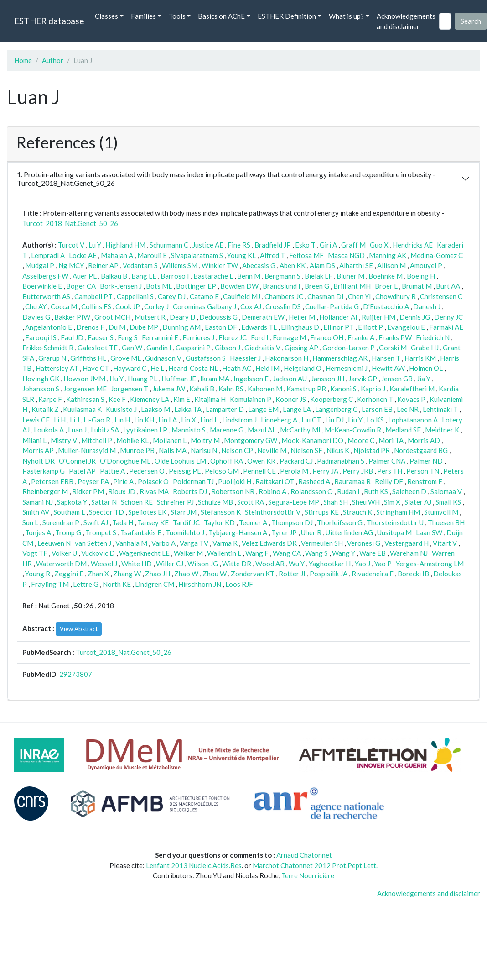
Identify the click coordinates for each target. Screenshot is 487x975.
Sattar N (104, 502)
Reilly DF (389, 481)
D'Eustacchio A (386, 306)
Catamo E (204, 296)
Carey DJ (172, 296)
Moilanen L (170, 440)
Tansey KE (153, 522)
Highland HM (125, 245)
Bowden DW (239, 286)
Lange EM (263, 409)
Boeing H (421, 276)
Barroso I (175, 276)
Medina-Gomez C (436, 255)
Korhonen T (375, 399)
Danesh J (426, 306)
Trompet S (100, 532)
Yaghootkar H (330, 563)
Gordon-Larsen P (348, 347)
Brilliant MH (352, 286)
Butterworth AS (46, 296)
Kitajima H (210, 399)
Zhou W (214, 573)
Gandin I (158, 347)
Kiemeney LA (149, 399)
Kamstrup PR (306, 389)
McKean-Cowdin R (353, 430)
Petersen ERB (52, 481)
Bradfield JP (272, 245)
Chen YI (359, 296)
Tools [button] (177, 16)
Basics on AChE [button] (221, 16)
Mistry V (64, 440)
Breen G (317, 286)
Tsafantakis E (140, 532)
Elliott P (370, 327)
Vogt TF (34, 553)
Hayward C (129, 368)
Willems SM (179, 265)
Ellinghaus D (300, 327)
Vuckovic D (98, 553)
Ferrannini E (160, 337)
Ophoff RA (226, 461)
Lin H (122, 420)
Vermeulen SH (322, 543)
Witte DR (236, 563)
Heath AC (236, 368)
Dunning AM (181, 327)
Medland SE (403, 430)
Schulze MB (215, 502)
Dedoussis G (218, 317)
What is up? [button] (346, 16)
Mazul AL (262, 430)
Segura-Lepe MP (293, 502)
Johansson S (40, 389)
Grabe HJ (425, 347)
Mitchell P (96, 440)
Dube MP (144, 327)
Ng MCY (71, 265)
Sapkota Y (72, 502)
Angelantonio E (48, 327)
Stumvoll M (441, 512)
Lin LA (167, 420)
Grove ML (125, 358)
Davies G (36, 317)
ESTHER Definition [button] (287, 16)
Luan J (77, 430)
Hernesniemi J (347, 368)
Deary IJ (182, 317)
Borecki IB (413, 573)
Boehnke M (385, 276)
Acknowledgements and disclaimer (406, 21)
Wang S (316, 553)
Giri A (328, 245)
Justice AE (207, 245)
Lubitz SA (105, 430)
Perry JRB (357, 471)
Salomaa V (446, 491)
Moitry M (205, 440)
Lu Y (94, 245)
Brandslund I (281, 286)
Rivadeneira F (373, 573)
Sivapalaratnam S (197, 255)
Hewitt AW (388, 368)
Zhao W (186, 573)
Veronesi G (363, 543)
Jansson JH (327, 378)
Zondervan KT (253, 573)
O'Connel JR (77, 461)
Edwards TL (259, 327)
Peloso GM (222, 471)
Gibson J (227, 347)
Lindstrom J (239, 420)
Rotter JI (292, 573)
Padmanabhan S (340, 461)
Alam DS (322, 265)
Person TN (422, 471)
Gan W (132, 347)
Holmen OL (426, 368)
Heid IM (267, 368)
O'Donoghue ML (125, 461)
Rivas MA (154, 491)
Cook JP (127, 306)
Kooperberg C (331, 399)
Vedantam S (140, 265)
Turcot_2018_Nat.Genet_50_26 (70, 223)
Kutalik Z (45, 409)
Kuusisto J (121, 409)
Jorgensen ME (85, 389)
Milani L (34, 440)
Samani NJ (37, 502)
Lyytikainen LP (145, 430)
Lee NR (408, 409)
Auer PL (85, 276)
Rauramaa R (352, 481)
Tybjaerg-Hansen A (237, 532)
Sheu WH (366, 502)
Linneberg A (279, 420)
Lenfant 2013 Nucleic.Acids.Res (194, 865)
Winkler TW (220, 265)
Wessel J (104, 563)
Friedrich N (433, 337)
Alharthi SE (356, 265)
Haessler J (245, 358)
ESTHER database (49, 21)
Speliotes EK (147, 512)
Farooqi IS (41, 337)
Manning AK (387, 255)
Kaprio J (373, 389)
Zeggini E (68, 573)
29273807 (75, 674)
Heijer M (302, 317)
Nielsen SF (306, 450)
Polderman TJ (193, 481)
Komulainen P (250, 399)
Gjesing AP (301, 347)
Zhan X (98, 573)
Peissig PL (185, 471)
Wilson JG (202, 563)
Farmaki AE (446, 327)
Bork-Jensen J (121, 286)
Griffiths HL (88, 358)
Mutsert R (150, 317)
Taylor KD (219, 522)
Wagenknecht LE (144, 553)
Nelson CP (237, 450)
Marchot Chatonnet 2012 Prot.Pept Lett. (315, 865)
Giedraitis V (262, 347)
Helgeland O (302, 368)
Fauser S (101, 337)
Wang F (257, 553)
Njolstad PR (371, 450)
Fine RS (239, 245)
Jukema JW (168, 389)
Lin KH (144, 420)
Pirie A (123, 481)
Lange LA (297, 409)
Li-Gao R (96, 420)
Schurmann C (169, 245)
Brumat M (417, 286)
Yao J (362, 563)
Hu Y (116, 378)
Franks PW (395, 337)
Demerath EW (263, 317)
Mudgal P (39, 265)
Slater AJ (417, 502)
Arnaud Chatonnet (304, 855)
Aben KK (293, 265)
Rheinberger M (45, 491)
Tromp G (68, 532)
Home (23, 60)
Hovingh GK (40, 378)
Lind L (209, 420)
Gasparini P (193, 347)
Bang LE (143, 276)
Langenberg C (336, 409)
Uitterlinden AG (349, 532)
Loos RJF (239, 584)
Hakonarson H (286, 358)
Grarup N (52, 358)
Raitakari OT (274, 481)
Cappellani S (135, 296)
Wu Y (297, 563)
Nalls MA (173, 450)
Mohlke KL (132, 440)
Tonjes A (38, 532)
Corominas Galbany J (204, 306)
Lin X (188, 420)
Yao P (383, 563)
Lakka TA (188, 409)
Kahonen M (265, 389)
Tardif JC (186, 522)
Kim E (181, 399)
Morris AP (38, 450)
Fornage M (289, 337)
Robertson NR (232, 491)
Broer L (386, 286)
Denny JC (448, 317)
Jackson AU (290, 378)
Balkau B (114, 276)
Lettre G (85, 584)
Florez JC (232, 337)
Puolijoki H (234, 481)
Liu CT (311, 420)
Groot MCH (112, 317)
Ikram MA (214, 378)
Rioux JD (121, 491)
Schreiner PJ (175, 502)
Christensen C (441, 296)
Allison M (391, 265)
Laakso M (155, 409)
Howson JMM (84, 378)
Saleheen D (409, 491)
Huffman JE (178, 378)
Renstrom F (424, 481)
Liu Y (355, 420)
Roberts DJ (190, 491)
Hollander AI (338, 317)
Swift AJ (95, 522)
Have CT (96, 368)
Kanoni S (343, 389)
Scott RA (250, 502)
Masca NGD (346, 255)
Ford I (260, 337)
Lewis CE (36, 420)
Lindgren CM (154, 584)
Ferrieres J (198, 337)
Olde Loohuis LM (180, 461)
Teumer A (253, 522)
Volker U (64, 553)
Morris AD (424, 440)
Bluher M (350, 276)
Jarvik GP (362, 378)
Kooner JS (290, 399)
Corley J (156, 306)
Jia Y (423, 378)
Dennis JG (414, 317)
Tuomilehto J (185, 532)
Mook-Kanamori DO (312, 440)
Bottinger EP (196, 286)
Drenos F (90, 327)
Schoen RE (137, 502)
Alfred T (272, 255)
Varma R (225, 543)
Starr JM (184, 512)
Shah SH (335, 502)
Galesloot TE (98, 347)
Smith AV (35, 512)
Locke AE (83, 255)
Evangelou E (406, 327)
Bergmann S (282, 276)
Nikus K (337, 450)
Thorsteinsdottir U (395, 522)
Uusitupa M (394, 532)
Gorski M (393, 347)
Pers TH (389, 471)
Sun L (30, 522)
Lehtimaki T (440, 409)
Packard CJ (296, 461)
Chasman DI (325, 296)
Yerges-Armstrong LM (430, 563)
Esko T (305, 245)
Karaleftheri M (412, 389)
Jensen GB (397, 378)
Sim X (392, 502)
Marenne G (227, 430)
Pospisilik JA (328, 573)
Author (52, 60)
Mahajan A (117, 255)
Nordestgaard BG (421, 450)
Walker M (188, 553)
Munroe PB (137, 450)
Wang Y (343, 553)
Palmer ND (426, 461)
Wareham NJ (409, 553)
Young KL (241, 255)
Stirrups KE (322, 512)
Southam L (69, 512)
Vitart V (445, 543)
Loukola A (49, 430)
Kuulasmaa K (82, 409)
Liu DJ (334, 420)
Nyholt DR (38, 461)
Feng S (128, 337)
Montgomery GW (250, 440)
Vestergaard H (406, 543)
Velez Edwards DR (269, 543)
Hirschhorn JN (199, 584)
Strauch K (357, 512)
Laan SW (429, 532)
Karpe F (50, 399)
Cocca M (64, 306)
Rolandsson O (311, 491)
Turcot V (71, 245)
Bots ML (159, 286)
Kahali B (201, 389)
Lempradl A (48, 255)
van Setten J (93, 543)
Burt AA (448, 286)
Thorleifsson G (340, 522)
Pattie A (112, 471)
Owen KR (261, 461)
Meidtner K (442, 430)
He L (157, 368)
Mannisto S (188, 430)
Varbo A (163, 543)
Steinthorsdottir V (272, 512)
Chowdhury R (395, 296)
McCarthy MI (300, 430)
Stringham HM (398, 512)
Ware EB (372, 553)
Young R (37, 573)
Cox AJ (250, 306)
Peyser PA (93, 481)
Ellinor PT (338, 327)
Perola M (294, 471)
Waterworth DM (61, 563)
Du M (117, 327)
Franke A (360, 337)
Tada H (122, 522)
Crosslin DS (283, 306)
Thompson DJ (292, 522)
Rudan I (348, 491)
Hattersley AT (57, 368)
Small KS (448, 502)
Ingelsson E (251, 378)
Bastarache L (213, 276)
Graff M (353, 245)
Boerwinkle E (42, 286)
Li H (60, 420)
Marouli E (152, 255)
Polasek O (153, 481)
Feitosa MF (306, 255)
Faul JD (72, 337)
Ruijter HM (378, 317)
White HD (136, 563)
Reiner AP (103, 265)
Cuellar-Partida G (332, 306)
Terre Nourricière (307, 875)
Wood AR (270, 563)
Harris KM (420, 358)
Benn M (248, 276)
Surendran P (60, 522)
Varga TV (194, 543)
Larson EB (377, 409)
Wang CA (287, 553)
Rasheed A (314, 481)
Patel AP (82, 471)
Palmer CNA (386, 461)
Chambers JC (283, 296)
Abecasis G (258, 265)
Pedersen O (147, 471)
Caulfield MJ (241, 296)
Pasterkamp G (43, 471)
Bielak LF (318, 276)
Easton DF (221, 327)
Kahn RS (231, 389)
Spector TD (106, 512)
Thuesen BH (446, 522)
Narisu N (204, 450)
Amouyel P (426, 265)
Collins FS (96, 306)
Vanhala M (131, 543)
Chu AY (36, 306)
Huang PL (142, 378)
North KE (117, 584)
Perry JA (325, 471)
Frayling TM (50, 584)
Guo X (379, 245)
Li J (74, 420)
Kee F (117, 399)
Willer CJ (169, 563)
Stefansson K (221, 512)
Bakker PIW (72, 317)
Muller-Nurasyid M (87, 450)
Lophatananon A (413, 420)
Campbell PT (93, 296)
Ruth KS (376, 491)
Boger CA (81, 286)
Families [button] (143, 16)
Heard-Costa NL (193, 368)
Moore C (360, 440)
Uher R (311, 532)
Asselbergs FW (45, 276)
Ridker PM (88, 491)
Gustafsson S (206, 358)
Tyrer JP (284, 532)
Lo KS (375, 420)
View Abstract (79, 628)
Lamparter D (225, 409)
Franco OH (326, 337)
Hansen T (386, 358)
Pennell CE (259, 471)
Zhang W (127, 573)
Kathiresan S (85, 399)
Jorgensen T (129, 389)
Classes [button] (106, 16)
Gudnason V (163, 358)
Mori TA (391, 440)
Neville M (271, 450)
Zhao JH (157, 573)
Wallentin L (224, 553)
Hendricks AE (413, 245)
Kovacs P (411, 399)
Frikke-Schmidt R (47, 347)
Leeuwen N (54, 543)
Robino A (272, 491)
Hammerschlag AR (340, 358)
